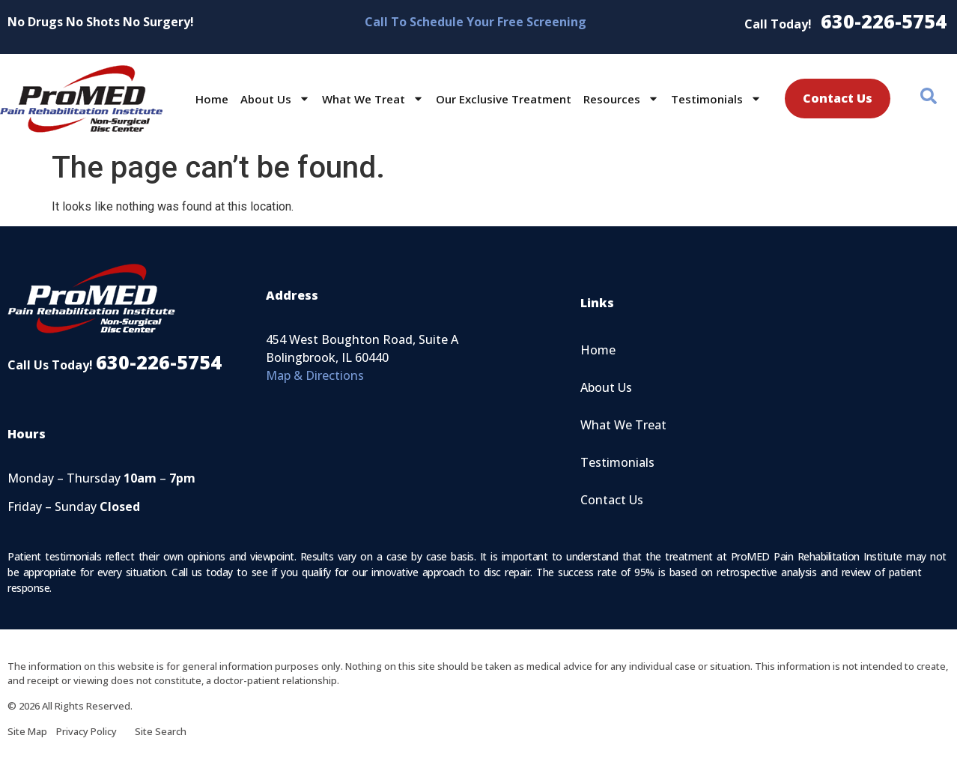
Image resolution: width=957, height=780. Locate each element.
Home (211, 98)
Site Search (160, 731)
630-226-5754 (884, 21)
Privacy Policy (95, 731)
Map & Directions (315, 375)
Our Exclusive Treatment (503, 98)
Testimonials (716, 98)
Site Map (31, 731)
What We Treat (373, 98)
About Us (275, 98)
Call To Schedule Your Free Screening (475, 21)
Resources (621, 98)
